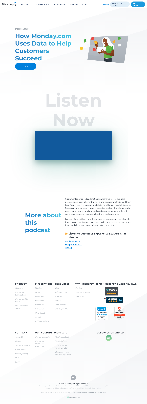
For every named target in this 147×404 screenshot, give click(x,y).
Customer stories (42, 337)
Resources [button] (59, 4)
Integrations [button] (42, 4)
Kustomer (39, 309)
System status (73, 397)
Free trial (135, 4)
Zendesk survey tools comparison (63, 353)
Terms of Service (22, 345)
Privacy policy (21, 349)
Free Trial (79, 296)
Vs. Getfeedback (62, 337)
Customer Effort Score (22, 300)
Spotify (68, 247)
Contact (18, 341)
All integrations (42, 321)
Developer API (61, 309)
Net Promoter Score (21, 307)
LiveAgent (39, 296)
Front (37, 292)
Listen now (25, 66)
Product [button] (25, 4)
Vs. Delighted (61, 341)
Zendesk (38, 288)
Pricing (74, 4)
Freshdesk (39, 300)
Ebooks (58, 296)
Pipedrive (39, 305)
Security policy (21, 353)
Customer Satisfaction (20, 293)
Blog (84, 4)
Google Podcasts (73, 244)
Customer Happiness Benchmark (40, 344)
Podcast (58, 300)
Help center (60, 305)
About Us (19, 337)
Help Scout (40, 313)
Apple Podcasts (72, 241)
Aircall (38, 317)
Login (106, 4)
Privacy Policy (81, 392)
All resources (61, 292)
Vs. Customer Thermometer (61, 346)
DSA (17, 358)
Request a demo (117, 4)
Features (19, 288)
